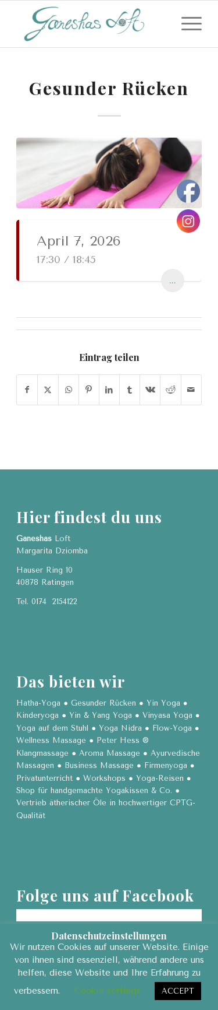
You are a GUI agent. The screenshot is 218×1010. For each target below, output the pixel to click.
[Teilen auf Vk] (150, 390)
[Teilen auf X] (48, 390)
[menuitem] (186, 24)
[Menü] (186, 24)
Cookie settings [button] (107, 991)
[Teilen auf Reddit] (170, 390)
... (172, 280)
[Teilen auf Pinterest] (89, 390)
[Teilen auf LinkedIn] (109, 390)
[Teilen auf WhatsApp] (68, 390)
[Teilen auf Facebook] (27, 390)
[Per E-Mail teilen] (191, 390)
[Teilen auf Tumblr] (130, 390)
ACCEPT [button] (178, 991)
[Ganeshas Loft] (90, 24)
